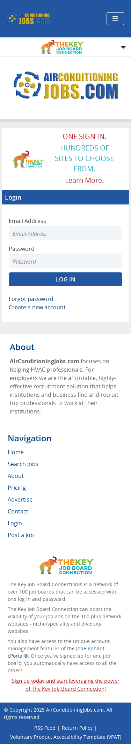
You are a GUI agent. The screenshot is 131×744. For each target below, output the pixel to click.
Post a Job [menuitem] (21, 535)
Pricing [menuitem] (17, 487)
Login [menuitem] (15, 523)
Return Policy (77, 727)
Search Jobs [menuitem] (23, 464)
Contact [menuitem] (18, 511)
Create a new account (37, 307)
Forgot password (31, 299)
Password (22, 249)
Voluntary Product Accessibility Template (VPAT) (65, 737)
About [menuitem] (16, 476)
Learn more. (84, 180)
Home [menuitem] (16, 452)
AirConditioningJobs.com (75, 709)
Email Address (27, 221)
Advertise (20, 499)
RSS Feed (45, 727)
